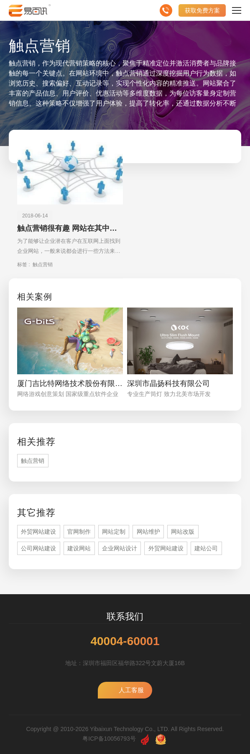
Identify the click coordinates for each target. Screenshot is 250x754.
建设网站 (79, 548)
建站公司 (206, 548)
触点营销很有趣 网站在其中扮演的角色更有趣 (70, 228)
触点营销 (43, 264)
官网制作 (79, 531)
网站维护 (148, 531)
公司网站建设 (38, 548)
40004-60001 (124, 641)
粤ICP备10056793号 (109, 738)
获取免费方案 (202, 10)
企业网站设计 (119, 548)
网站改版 (182, 531)
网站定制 (113, 531)
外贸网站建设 (38, 531)
